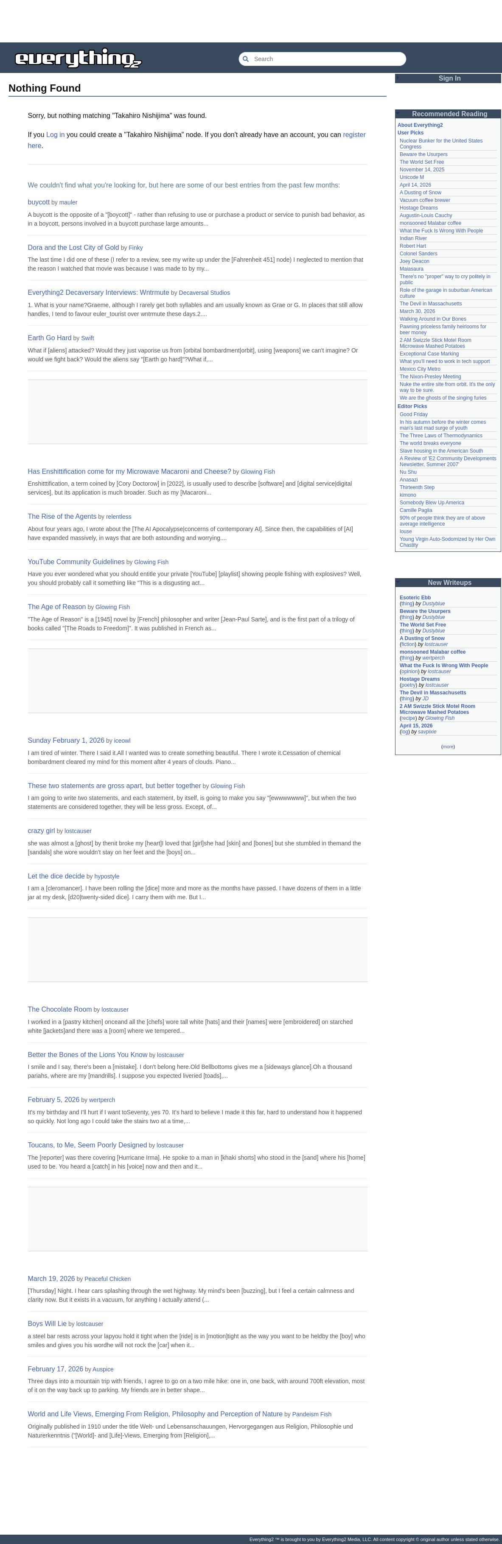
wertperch (102, 1099)
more (448, 746)
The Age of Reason (57, 606)
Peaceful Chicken (107, 1278)
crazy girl (41, 830)
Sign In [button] (450, 78)
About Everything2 (420, 125)
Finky (136, 247)
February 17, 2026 (56, 1369)
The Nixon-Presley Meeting (430, 377)
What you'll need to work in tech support (445, 361)
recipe (408, 718)
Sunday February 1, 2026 (66, 740)
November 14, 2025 (422, 170)
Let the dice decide (56, 876)
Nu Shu (408, 472)
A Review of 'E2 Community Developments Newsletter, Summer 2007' (448, 461)
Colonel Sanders (418, 254)
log (404, 732)
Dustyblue (433, 604)
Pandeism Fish (312, 1414)
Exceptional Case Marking (429, 354)
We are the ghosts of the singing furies (443, 398)
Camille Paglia (416, 510)
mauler (68, 202)
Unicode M (412, 177)
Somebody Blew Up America (432, 503)
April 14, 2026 (415, 185)
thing (406, 604)
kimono (408, 495)
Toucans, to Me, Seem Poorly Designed (87, 1145)
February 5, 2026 (54, 1099)
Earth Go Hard (50, 337)
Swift (87, 338)
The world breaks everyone (430, 443)
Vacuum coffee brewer (425, 200)
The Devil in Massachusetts (431, 304)
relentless (119, 516)
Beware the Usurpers (424, 154)
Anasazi (409, 480)
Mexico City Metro (420, 369)
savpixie (427, 732)
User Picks (410, 133)
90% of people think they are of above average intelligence (442, 521)
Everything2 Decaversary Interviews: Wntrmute (98, 292)
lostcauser (78, 831)
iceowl (122, 740)
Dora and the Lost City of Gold (73, 247)
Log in (55, 134)
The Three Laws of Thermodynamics (441, 436)
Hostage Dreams (419, 208)
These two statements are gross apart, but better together (114, 785)
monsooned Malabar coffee (430, 223)
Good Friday (414, 414)
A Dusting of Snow (420, 193)
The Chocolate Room (60, 1009)
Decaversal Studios (204, 292)
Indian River (413, 238)
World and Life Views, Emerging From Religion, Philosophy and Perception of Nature (155, 1414)
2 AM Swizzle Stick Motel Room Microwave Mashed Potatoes (435, 343)
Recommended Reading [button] (450, 113)
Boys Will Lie (47, 1323)
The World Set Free (422, 162)
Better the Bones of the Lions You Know (88, 1054)
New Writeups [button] (450, 582)
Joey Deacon (414, 261)
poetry (408, 685)
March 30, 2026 (417, 311)
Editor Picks (412, 406)
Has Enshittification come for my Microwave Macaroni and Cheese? (129, 471)
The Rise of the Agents (62, 516)
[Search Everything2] (322, 59)
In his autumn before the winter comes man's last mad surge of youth (443, 425)
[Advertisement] (251, 21)
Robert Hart (413, 246)
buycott (39, 202)
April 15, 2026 (416, 726)
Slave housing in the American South (441, 451)
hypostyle (106, 876)
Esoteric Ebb (415, 598)
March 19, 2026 (51, 1278)
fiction (408, 644)
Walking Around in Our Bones (433, 319)
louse (406, 531)
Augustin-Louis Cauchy (426, 215)
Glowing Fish (258, 471)
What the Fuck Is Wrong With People (441, 231)
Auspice (103, 1369)
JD (425, 699)
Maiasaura (411, 269)
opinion (409, 671)
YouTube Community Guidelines (76, 561)
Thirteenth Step (417, 487)
